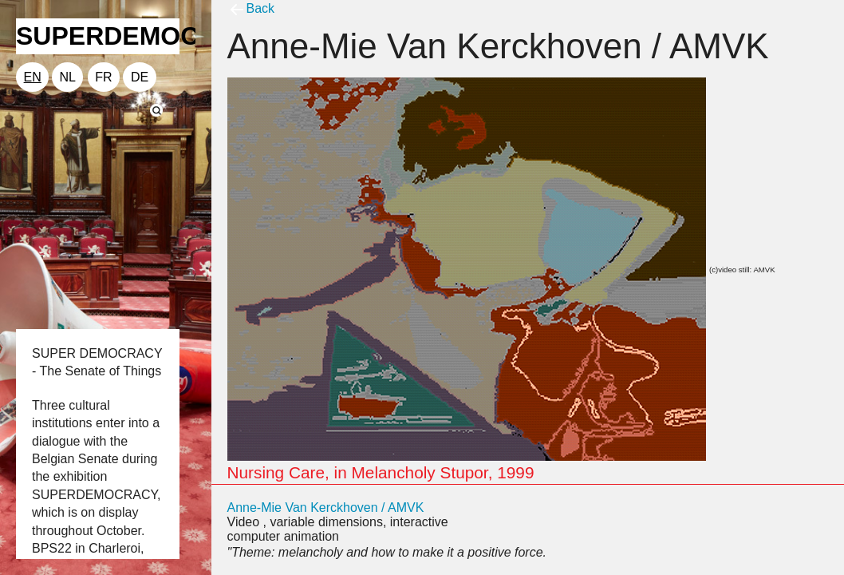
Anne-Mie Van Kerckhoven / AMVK (325, 507)
